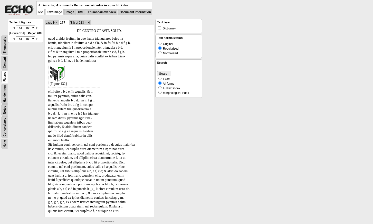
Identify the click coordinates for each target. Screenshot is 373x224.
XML (81, 12)
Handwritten (4, 93)
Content (4, 62)
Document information (135, 12)
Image (70, 12)
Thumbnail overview (102, 12)
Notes (4, 110)
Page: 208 (35, 33)
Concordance (4, 127)
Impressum (107, 221)
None (4, 143)
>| (88, 22)
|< (54, 22)
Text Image (54, 12)
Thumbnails (4, 45)
